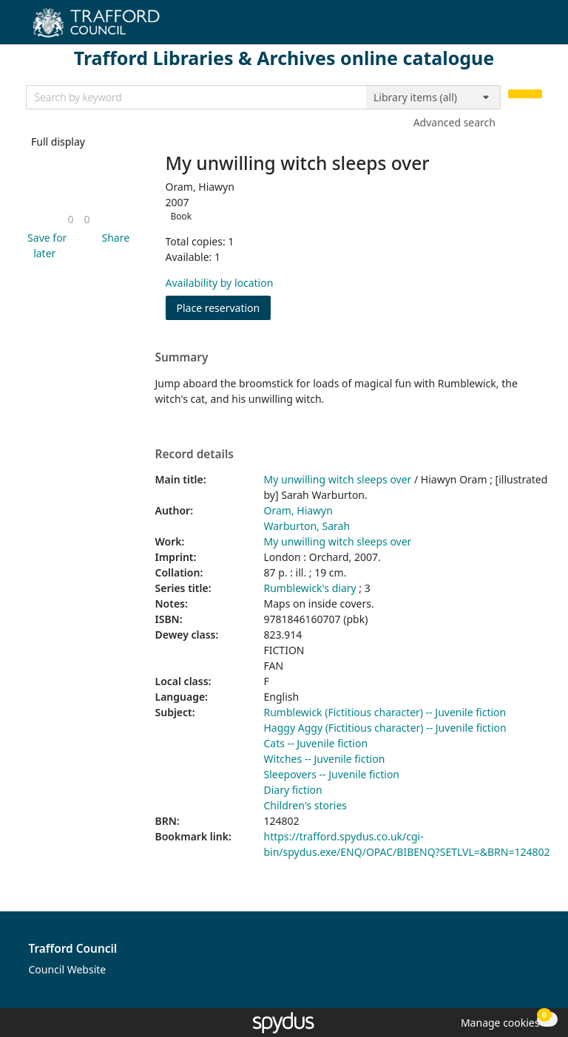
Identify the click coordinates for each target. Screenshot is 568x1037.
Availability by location (220, 283)
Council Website (67, 969)
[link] (70, 219)
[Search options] (433, 97)
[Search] (525, 94)
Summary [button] (182, 357)
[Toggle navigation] (534, 27)
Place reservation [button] (224, 307)
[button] (45, 245)
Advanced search (454, 122)
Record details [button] (194, 454)
